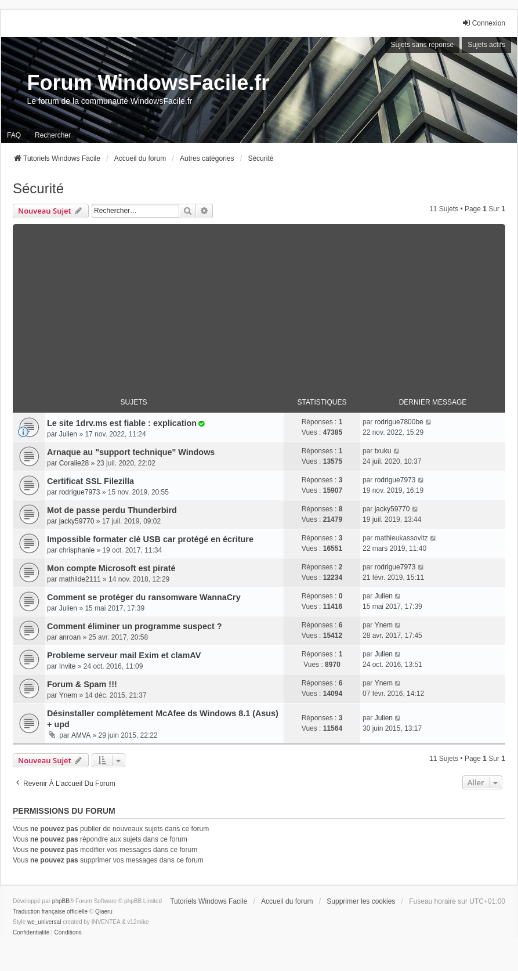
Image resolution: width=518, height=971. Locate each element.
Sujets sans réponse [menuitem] (422, 45)
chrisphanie (77, 550)
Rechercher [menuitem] (53, 135)
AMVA (80, 735)
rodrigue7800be (399, 422)
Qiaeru (104, 911)
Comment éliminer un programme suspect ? (134, 626)
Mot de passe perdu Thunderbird (112, 510)
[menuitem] (31, 932)
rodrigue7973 (79, 492)
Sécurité (38, 188)
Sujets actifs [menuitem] (486, 45)
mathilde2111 (80, 579)
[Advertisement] (259, 305)
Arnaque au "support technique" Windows (131, 452)
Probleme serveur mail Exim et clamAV (124, 655)
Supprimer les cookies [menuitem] (361, 901)
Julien (68, 434)
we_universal (44, 922)
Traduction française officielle (50, 911)
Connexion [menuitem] (483, 23)
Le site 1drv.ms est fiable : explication (122, 423)
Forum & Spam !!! (82, 684)
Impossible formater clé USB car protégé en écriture (150, 539)
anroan (70, 637)
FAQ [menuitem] (14, 135)
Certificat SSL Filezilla (90, 481)
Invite (67, 666)
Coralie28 (74, 463)
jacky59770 (77, 521)
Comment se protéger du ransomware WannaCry (144, 597)
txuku (383, 451)
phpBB (61, 901)
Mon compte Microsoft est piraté (111, 568)
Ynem (384, 625)
